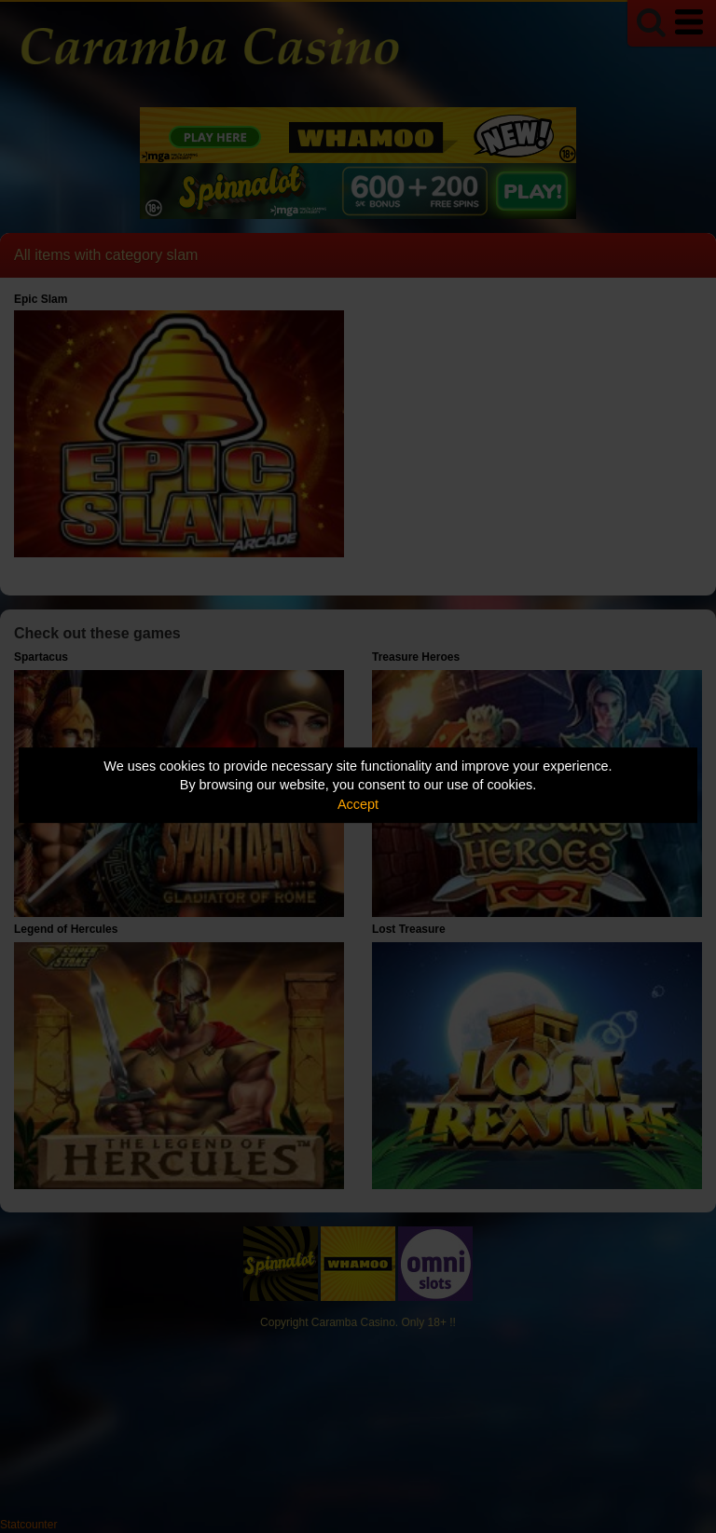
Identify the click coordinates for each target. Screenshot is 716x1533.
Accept (358, 804)
